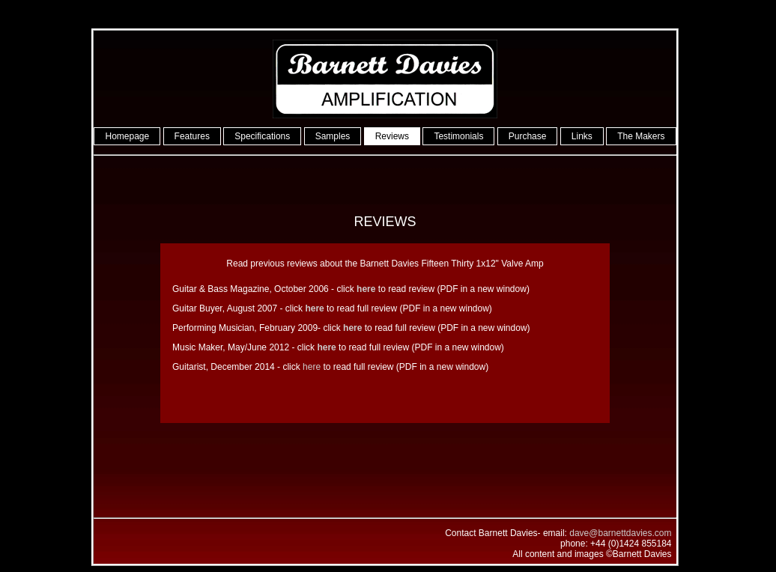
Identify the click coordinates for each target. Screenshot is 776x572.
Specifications (262, 136)
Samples (333, 136)
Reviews (392, 136)
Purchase (528, 136)
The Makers (640, 136)
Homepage (127, 136)
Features (192, 136)
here (312, 367)
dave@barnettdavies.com (620, 533)
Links (582, 136)
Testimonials (458, 136)
